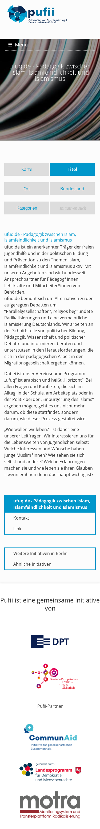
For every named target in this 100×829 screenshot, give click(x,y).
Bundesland (72, 189)
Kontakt (21, 518)
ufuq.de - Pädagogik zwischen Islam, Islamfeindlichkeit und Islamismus (51, 504)
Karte (26, 169)
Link (17, 529)
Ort (26, 189)
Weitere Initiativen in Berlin (40, 553)
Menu (18, 44)
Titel (72, 169)
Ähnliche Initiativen (32, 564)
